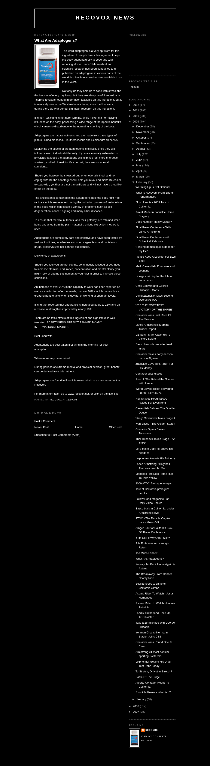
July (139, 154)
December (143, 126)
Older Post (115, 427)
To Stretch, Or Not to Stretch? (154, 671)
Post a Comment (44, 421)
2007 (136, 711)
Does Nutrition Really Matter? (154, 221)
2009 (136, 121)
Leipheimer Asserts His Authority (156, 458)
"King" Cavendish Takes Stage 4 (155, 418)
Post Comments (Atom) (65, 434)
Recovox (134, 86)
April (139, 171)
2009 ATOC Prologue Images (154, 483)
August (141, 148)
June (139, 159)
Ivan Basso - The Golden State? (155, 423)
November (143, 132)
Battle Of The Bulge (148, 677)
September (143, 143)
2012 (136, 104)
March (140, 176)
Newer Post (41, 427)
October (141, 137)
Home (79, 427)
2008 (136, 706)
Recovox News (105, 17)
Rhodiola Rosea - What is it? (153, 692)
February (142, 182)
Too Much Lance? (147, 553)
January (141, 699)
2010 (136, 116)
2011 (136, 110)
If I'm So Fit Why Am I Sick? (153, 537)
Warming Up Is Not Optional (153, 187)
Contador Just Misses (149, 373)
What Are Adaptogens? (55, 40)
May (139, 165)
